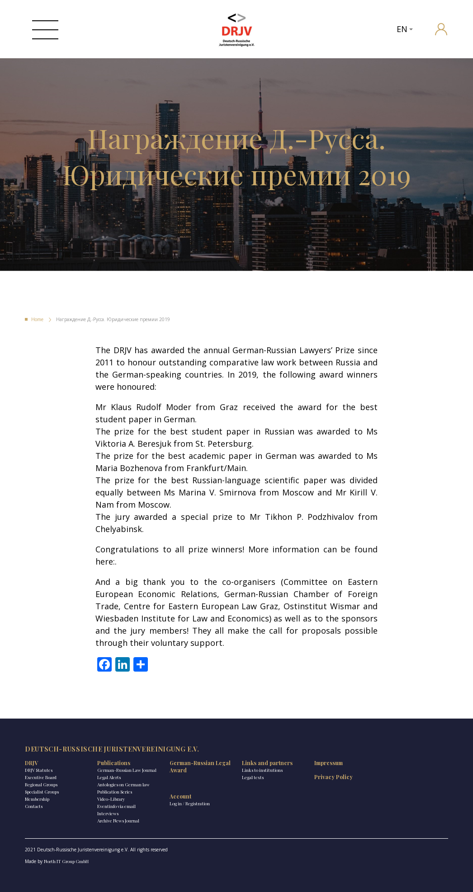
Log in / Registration (190, 803)
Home (37, 319)
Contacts (34, 806)
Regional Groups (41, 784)
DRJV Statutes (38, 770)
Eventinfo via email (116, 806)
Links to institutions (262, 770)
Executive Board (41, 777)
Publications (113, 762)
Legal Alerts (109, 777)
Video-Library (111, 799)
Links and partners (267, 762)
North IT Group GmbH (66, 861)
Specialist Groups (42, 792)
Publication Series (114, 792)
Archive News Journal (118, 820)
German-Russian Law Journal (126, 770)
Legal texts (253, 777)
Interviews (107, 813)
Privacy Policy (333, 776)
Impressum (328, 762)
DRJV (31, 762)
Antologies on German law (123, 784)
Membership (37, 799)
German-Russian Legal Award (200, 766)
